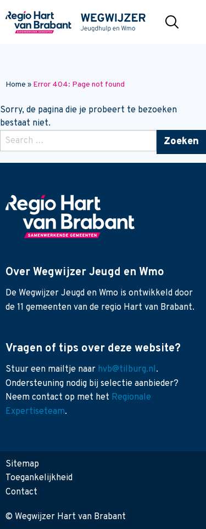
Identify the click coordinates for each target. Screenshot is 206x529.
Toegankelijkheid (39, 478)
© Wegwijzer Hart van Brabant (65, 516)
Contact (21, 492)
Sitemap (22, 464)
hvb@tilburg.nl (127, 369)
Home (15, 84)
